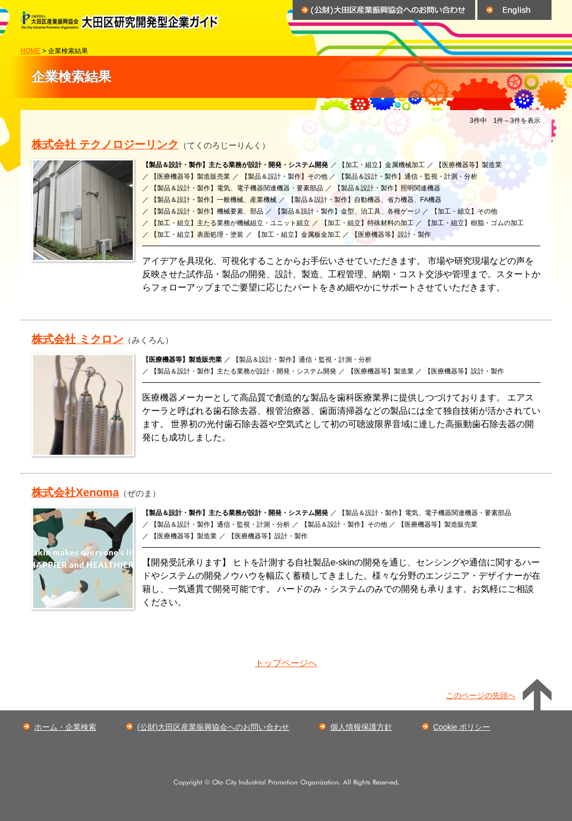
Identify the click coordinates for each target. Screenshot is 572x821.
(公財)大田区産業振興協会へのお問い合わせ (213, 727)
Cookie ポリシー (461, 727)
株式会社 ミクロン (77, 339)
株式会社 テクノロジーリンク (105, 144)
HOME (30, 51)
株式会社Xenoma (75, 492)
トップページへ (286, 663)
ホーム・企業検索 (65, 727)
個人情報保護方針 (361, 727)
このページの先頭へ (481, 695)
